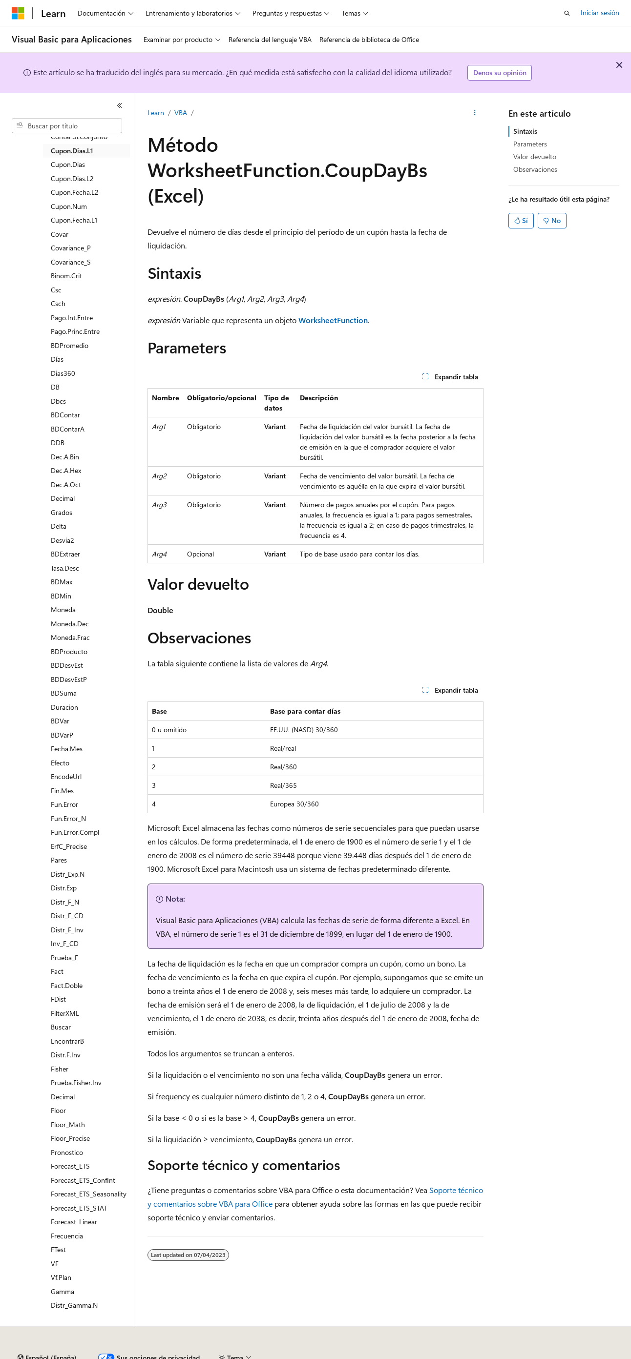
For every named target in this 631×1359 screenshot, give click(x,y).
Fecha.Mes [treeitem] (67, 748)
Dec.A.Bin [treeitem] (65, 456)
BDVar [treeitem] (60, 720)
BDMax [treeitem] (61, 581)
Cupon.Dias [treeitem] (68, 164)
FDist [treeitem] (58, 999)
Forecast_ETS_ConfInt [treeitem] (83, 1180)
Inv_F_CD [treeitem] (65, 943)
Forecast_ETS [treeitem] (70, 1166)
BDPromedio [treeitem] (69, 345)
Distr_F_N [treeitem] (65, 901)
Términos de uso (488, 1354)
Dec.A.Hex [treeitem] (66, 470)
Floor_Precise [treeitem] (70, 1138)
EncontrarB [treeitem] (67, 1041)
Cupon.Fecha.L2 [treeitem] (75, 192)
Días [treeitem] (57, 359)
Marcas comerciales (554, 1354)
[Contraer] (119, 105)
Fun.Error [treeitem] (64, 804)
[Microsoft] (18, 13)
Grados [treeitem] (61, 512)
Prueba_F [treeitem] (64, 957)
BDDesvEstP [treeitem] (69, 679)
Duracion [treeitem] (64, 707)
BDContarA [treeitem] (67, 428)
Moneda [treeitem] (63, 609)
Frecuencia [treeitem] (67, 1235)
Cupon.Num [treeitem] (69, 206)
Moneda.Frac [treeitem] (70, 637)
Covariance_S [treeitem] (71, 262)
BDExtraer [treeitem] (65, 553)
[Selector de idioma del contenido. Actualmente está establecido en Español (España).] (47, 1331)
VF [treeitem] (55, 1263)
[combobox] (67, 126)
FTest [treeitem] (58, 1249)
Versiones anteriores (170, 1354)
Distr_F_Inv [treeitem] (67, 929)
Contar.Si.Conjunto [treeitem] (79, 136)
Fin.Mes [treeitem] (62, 790)
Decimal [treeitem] (63, 498)
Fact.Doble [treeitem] (67, 985)
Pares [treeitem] (59, 860)
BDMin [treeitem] (61, 595)
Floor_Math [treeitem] (68, 1124)
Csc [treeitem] (56, 289)
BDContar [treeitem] (65, 414)
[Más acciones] (475, 113)
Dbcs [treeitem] (58, 401)
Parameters (530, 143)
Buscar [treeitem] (61, 1026)
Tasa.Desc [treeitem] (65, 568)
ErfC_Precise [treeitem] (69, 846)
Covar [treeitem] (59, 234)
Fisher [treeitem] (59, 1068)
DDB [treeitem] (57, 442)
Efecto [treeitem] (60, 762)
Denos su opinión (499, 72)
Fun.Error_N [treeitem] (68, 818)
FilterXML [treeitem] (65, 1013)
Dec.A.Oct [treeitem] (66, 484)
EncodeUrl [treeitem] (66, 776)
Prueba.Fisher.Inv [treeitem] (76, 1082)
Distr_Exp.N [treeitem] (67, 874)
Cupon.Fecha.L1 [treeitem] (74, 220)
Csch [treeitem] (58, 303)
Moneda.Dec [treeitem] (70, 623)
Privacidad (301, 1354)
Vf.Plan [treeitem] (61, 1277)
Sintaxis (525, 131)
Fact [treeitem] (57, 971)
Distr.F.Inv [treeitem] (66, 1054)
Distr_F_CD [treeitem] (67, 915)
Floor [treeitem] (58, 1110)
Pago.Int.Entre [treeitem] (72, 317)
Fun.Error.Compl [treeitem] (75, 832)
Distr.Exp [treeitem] (64, 887)
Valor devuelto (534, 156)
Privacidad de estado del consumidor (390, 1354)
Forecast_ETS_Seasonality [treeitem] (88, 1193)
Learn (155, 112)
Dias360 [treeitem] (63, 373)
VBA (180, 112)
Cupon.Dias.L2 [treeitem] (72, 178)
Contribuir (259, 1354)
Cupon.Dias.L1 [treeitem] (72, 150)
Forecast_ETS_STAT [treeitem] (79, 1208)
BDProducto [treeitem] (69, 651)
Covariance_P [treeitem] (71, 247)
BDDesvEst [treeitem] (67, 665)
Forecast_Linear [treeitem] (74, 1221)
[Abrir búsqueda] (567, 13)
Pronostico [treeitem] (67, 1152)
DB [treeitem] (55, 386)
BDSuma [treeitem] (64, 693)
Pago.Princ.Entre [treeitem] (75, 331)
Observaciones (535, 169)
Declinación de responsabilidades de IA (70, 1354)
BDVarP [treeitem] (62, 735)
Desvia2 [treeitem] (62, 540)
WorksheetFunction (333, 320)
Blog (218, 1354)
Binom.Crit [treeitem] (66, 275)
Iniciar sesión (600, 12)
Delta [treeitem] (58, 526)
